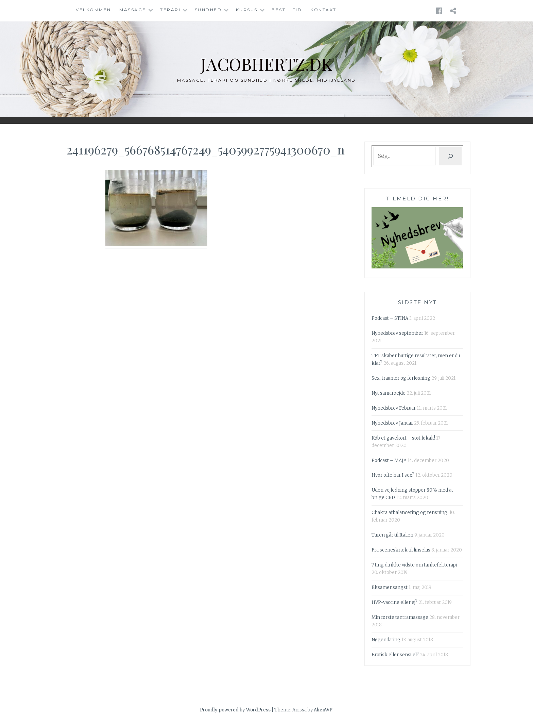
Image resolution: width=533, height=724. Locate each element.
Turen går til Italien (392, 535)
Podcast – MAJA (389, 460)
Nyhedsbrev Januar (392, 423)
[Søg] (450, 156)
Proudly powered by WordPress (235, 710)
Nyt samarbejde (389, 393)
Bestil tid (287, 9)
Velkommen (93, 9)
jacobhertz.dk (267, 63)
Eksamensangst (390, 587)
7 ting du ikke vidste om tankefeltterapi (414, 565)
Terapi (170, 9)
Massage (132, 9)
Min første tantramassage (400, 617)
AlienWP (323, 710)
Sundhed (208, 9)
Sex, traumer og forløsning (401, 378)
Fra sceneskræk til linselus (401, 550)
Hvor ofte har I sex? (393, 475)
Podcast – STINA (390, 318)
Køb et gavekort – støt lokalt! (403, 438)
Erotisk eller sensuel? (395, 655)
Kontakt (323, 9)
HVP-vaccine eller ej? (394, 602)
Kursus (247, 9)
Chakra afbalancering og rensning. (410, 512)
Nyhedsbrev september (397, 333)
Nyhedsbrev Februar (394, 408)
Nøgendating (386, 640)
